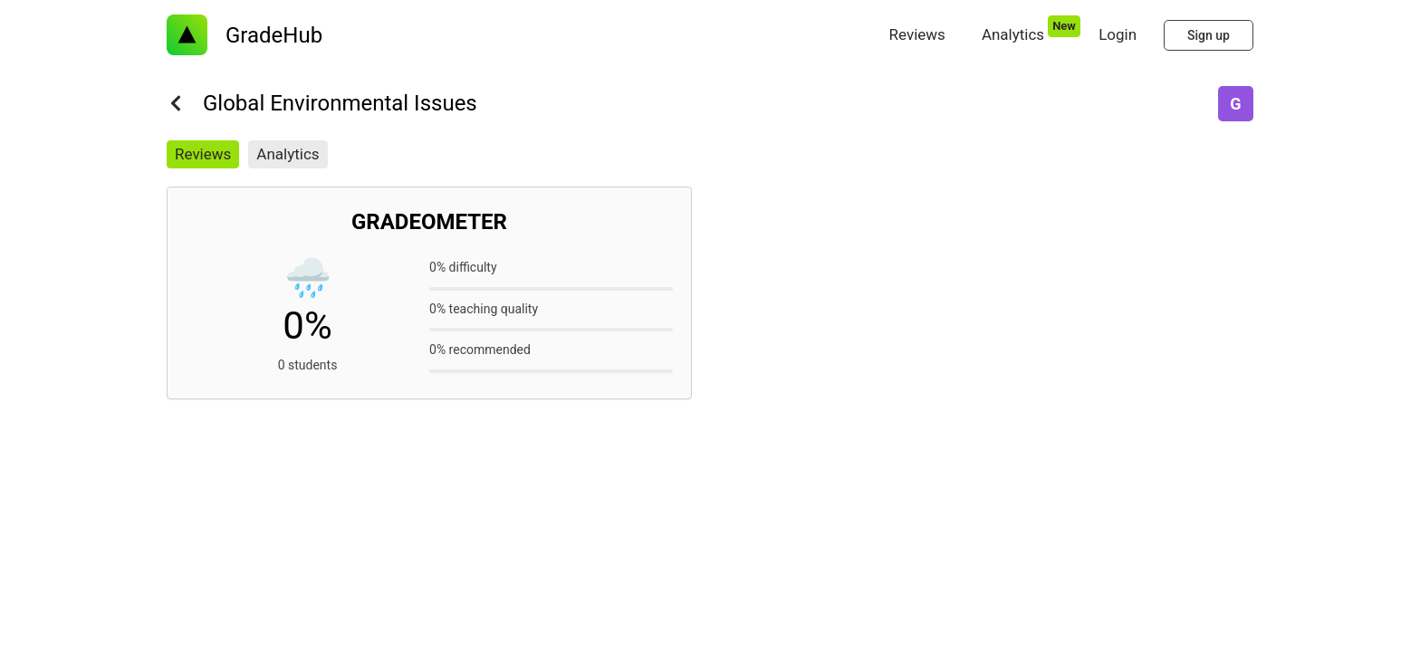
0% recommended (480, 349)
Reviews (203, 154)
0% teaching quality (483, 309)
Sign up (1208, 35)
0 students (308, 365)
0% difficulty (463, 267)
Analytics (287, 154)
